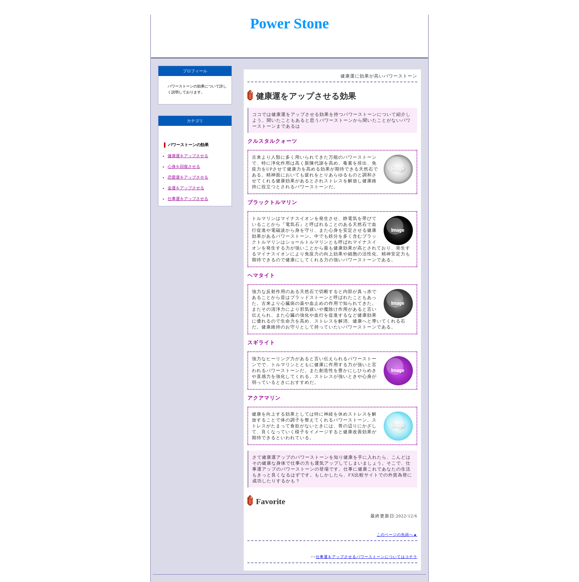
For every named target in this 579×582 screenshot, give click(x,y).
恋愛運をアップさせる (188, 177)
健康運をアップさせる (188, 156)
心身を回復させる (184, 166)
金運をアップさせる (186, 188)
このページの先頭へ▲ (397, 535)
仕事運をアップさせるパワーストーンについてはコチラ (366, 557)
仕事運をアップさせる (188, 198)
